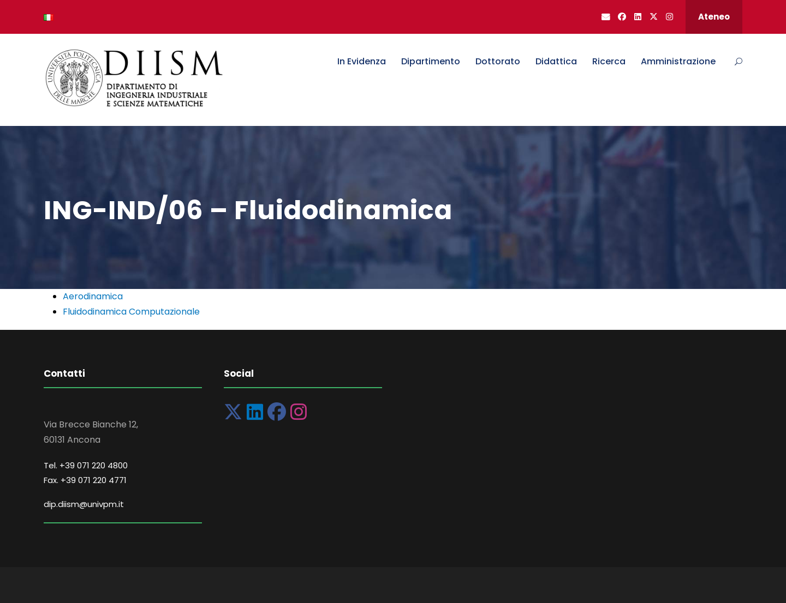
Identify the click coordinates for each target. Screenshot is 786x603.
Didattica (556, 61)
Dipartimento (430, 61)
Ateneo (714, 16)
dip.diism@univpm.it (84, 504)
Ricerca (609, 61)
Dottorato (497, 61)
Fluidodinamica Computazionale (131, 311)
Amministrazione (678, 61)
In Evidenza (361, 61)
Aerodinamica (93, 296)
